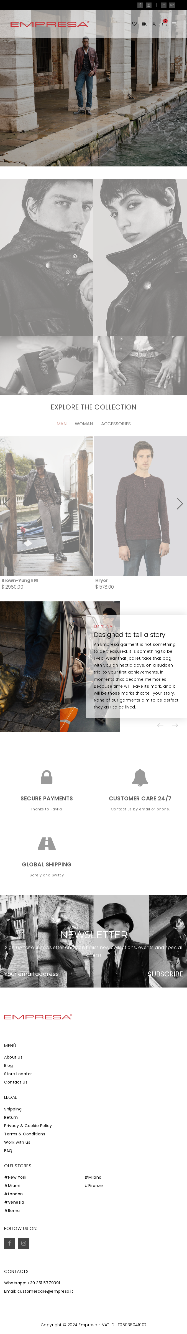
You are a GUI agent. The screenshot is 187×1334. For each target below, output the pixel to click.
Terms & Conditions (24, 1134)
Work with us (17, 1142)
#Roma (12, 1210)
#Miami (12, 1185)
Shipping (13, 1109)
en (172, 5)
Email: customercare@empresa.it (38, 1291)
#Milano (93, 1177)
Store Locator (18, 1074)
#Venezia (14, 1202)
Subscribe (165, 974)
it (164, 5)
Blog (8, 1065)
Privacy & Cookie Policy (28, 1125)
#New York (15, 1177)
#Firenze (93, 1185)
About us (13, 1057)
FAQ (8, 1150)
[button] (160, 726)
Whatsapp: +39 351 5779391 (32, 1283)
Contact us (15, 1082)
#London (13, 1194)
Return (11, 1117)
